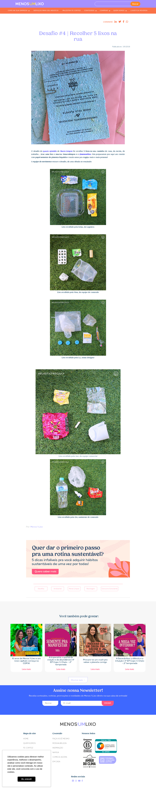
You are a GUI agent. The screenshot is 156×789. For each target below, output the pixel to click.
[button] (19, 10)
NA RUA (56, 752)
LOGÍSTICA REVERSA (139, 10)
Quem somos (29, 743)
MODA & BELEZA (60, 743)
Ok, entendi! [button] (26, 779)
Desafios (41, 589)
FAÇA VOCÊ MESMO (61, 739)
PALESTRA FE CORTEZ (72, 10)
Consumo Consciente (110, 589)
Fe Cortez (28, 748)
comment (108, 21)
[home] (30, 3)
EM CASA (56, 762)
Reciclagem (91, 589)
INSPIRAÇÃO (58, 748)
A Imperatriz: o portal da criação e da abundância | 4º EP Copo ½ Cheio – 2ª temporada (60, 661)
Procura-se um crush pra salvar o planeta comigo (95, 661)
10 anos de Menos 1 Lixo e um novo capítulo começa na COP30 (26, 661)
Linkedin (73, 781)
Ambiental (58, 589)
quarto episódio (50, 151)
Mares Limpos (66, 151)
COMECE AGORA (60, 757)
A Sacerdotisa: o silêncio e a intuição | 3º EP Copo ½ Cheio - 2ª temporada (129, 661)
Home (26, 739)
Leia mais (26, 669)
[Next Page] (78, 680)
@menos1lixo (85, 154)
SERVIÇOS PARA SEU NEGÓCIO (46, 10)
